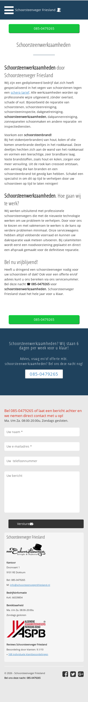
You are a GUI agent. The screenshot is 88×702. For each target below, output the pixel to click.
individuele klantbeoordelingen (28, 654)
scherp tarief (20, 92)
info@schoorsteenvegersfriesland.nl (30, 584)
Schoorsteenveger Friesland (35, 10)
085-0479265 (44, 28)
